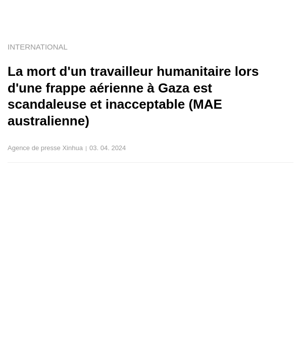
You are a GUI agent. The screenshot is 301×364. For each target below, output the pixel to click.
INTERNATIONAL (38, 46)
